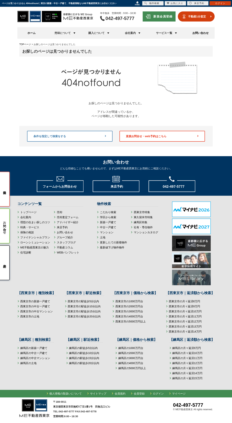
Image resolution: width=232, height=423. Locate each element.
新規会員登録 (162, 16)
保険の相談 (27, 232)
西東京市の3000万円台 (129, 311)
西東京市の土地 (29, 316)
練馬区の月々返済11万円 (187, 358)
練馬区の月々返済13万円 (187, 368)
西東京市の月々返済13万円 (185, 326)
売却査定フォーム (67, 217)
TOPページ (25, 44)
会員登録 (139, 393)
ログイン (158, 393)
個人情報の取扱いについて (65, 393)
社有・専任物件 (143, 227)
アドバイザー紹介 (67, 222)
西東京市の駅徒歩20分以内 (84, 316)
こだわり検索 (108, 212)
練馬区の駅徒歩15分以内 (84, 358)
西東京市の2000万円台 (129, 306)
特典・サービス (29, 227)
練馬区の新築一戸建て (33, 348)
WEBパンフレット (68, 252)
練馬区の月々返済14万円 (187, 373)
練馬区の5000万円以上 (132, 368)
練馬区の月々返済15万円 (187, 378)
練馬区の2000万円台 (130, 353)
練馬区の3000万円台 (130, 358)
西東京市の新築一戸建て (35, 301)
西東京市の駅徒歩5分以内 (83, 301)
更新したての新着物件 (113, 242)
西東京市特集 (142, 212)
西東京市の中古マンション (36, 311)
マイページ (179, 393)
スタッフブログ (66, 242)
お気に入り (175, 3)
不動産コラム (65, 247)
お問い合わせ (200, 32)
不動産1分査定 (197, 16)
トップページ (28, 212)
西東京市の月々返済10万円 (185, 311)
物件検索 (151, 3)
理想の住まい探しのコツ (35, 222)
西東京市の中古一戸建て (35, 306)
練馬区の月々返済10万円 (187, 353)
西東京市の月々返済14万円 (185, 331)
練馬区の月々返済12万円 (187, 363)
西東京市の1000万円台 (129, 301)
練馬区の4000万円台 (130, 363)
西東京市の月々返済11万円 (185, 316)
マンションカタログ (146, 232)
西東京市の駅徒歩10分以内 (84, 306)
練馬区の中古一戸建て (33, 353)
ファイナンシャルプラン (35, 237)
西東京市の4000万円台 (129, 316)
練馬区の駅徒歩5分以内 (83, 348)
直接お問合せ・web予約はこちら (162, 136)
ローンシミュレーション (35, 242)
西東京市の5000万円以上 (130, 321)
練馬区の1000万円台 (130, 348)
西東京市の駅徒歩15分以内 (84, 311)
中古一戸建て (108, 227)
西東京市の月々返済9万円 (184, 306)
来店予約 (62, 227)
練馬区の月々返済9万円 (186, 348)
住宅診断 (25, 252)
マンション (106, 232)
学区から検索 (108, 217)
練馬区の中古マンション (35, 358)
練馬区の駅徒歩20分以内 (84, 363)
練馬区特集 (140, 222)
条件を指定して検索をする (69, 136)
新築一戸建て (108, 222)
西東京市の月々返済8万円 (184, 301)
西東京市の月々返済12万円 (185, 321)
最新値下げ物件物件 (112, 247)
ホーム (31, 32)
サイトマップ (98, 393)
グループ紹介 (65, 237)
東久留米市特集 (143, 217)
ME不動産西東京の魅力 (34, 247)
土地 (102, 237)
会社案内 (25, 217)
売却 (59, 212)
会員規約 (120, 393)
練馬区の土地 (28, 363)
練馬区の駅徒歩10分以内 (84, 353)
